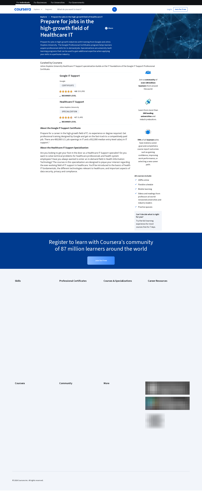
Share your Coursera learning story (28, 394)
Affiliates (107, 371)
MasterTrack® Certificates (25, 363)
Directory (107, 367)
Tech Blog (63, 355)
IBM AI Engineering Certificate (70, 307)
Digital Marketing (21, 299)
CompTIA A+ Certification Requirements (163, 291)
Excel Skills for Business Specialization (118, 303)
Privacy (106, 347)
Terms (106, 344)
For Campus (19, 378)
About (17, 336)
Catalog (18, 351)
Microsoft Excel (21, 307)
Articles (107, 363)
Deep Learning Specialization (115, 299)
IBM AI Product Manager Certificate (72, 311)
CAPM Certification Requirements (161, 288)
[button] (48, 9)
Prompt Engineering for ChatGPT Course (119, 315)
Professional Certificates (24, 359)
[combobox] (84, 9)
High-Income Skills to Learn (158, 307)
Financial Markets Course (113, 307)
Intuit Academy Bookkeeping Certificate (74, 319)
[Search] (114, 9)
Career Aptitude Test (156, 284)
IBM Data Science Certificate (70, 315)
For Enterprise (20, 371)
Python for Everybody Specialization (118, 319)
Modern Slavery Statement (114, 375)
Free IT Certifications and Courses (161, 303)
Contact (107, 359)
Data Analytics (20, 295)
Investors (107, 340)
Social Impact (20, 386)
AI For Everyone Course (113, 291)
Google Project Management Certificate (74, 299)
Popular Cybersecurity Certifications (162, 319)
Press (106, 336)
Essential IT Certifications (158, 299)
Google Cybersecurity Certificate (72, 288)
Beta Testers (64, 344)
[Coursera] (22, 9)
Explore (43, 17)
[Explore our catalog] (38, 9)
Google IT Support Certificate (70, 295)
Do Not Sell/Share (110, 378)
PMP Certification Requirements (160, 315)
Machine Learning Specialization (116, 311)
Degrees (18, 367)
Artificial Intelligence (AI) (24, 288)
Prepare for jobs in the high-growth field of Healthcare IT (77, 17)
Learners (62, 336)
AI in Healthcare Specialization (115, 295)
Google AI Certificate (67, 284)
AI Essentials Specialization (114, 284)
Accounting (19, 284)
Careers (18, 347)
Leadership (19, 344)
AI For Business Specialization (115, 288)
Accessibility (108, 355)
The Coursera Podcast (68, 351)
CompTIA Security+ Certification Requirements (166, 295)
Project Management (23, 311)
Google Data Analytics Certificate (72, 291)
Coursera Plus (20, 355)
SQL (16, 319)
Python (17, 315)
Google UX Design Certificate (70, 303)
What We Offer (20, 340)
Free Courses (20, 390)
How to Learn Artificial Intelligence (161, 311)
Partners (62, 340)
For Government (21, 375)
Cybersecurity (20, 291)
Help (105, 351)
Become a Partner (22, 382)
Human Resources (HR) (23, 303)
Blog (61, 347)
